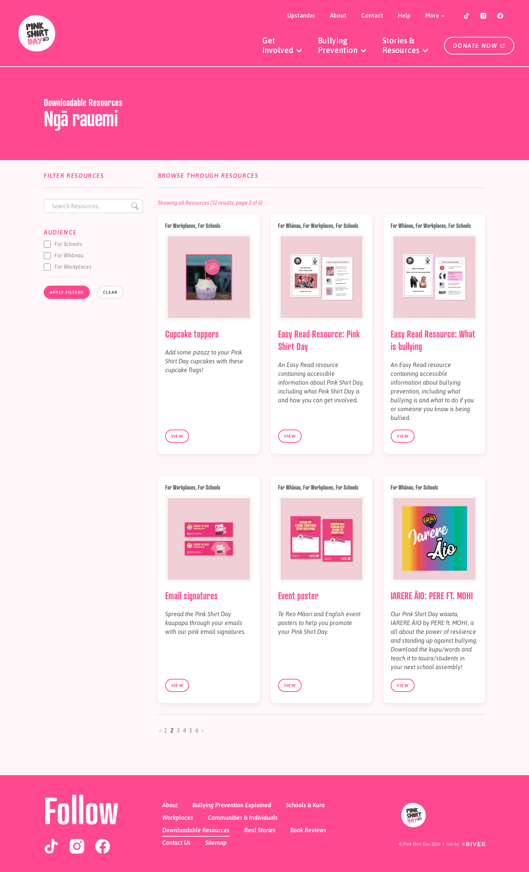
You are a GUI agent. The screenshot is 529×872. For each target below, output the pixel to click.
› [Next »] (202, 730)
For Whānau (69, 255)
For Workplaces (73, 267)
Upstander (301, 15)
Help (404, 15)
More (435, 15)
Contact (372, 15)
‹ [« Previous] (160, 730)
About (338, 15)
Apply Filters (67, 292)
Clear (110, 292)
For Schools (68, 244)
